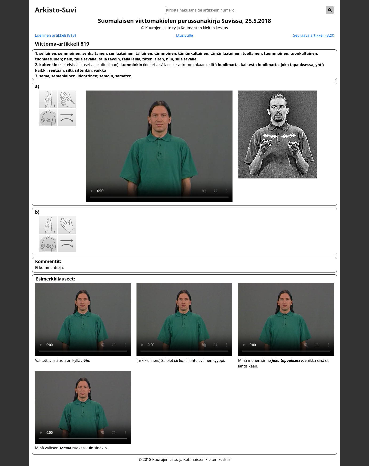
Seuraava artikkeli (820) (313, 35)
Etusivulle (184, 35)
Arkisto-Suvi (55, 10)
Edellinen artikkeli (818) (55, 35)
